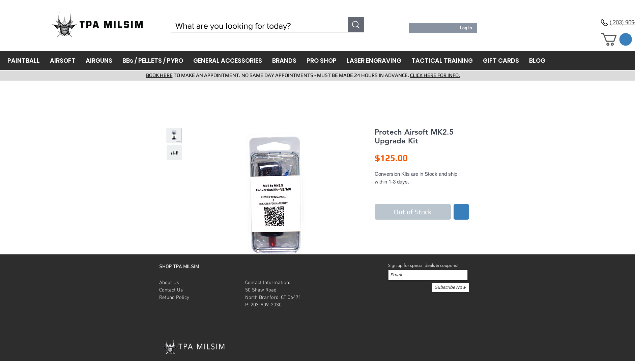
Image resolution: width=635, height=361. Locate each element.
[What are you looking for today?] (254, 25)
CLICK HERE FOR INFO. (435, 75)
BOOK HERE (159, 75)
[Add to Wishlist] (461, 212)
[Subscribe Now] (450, 287)
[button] (616, 39)
